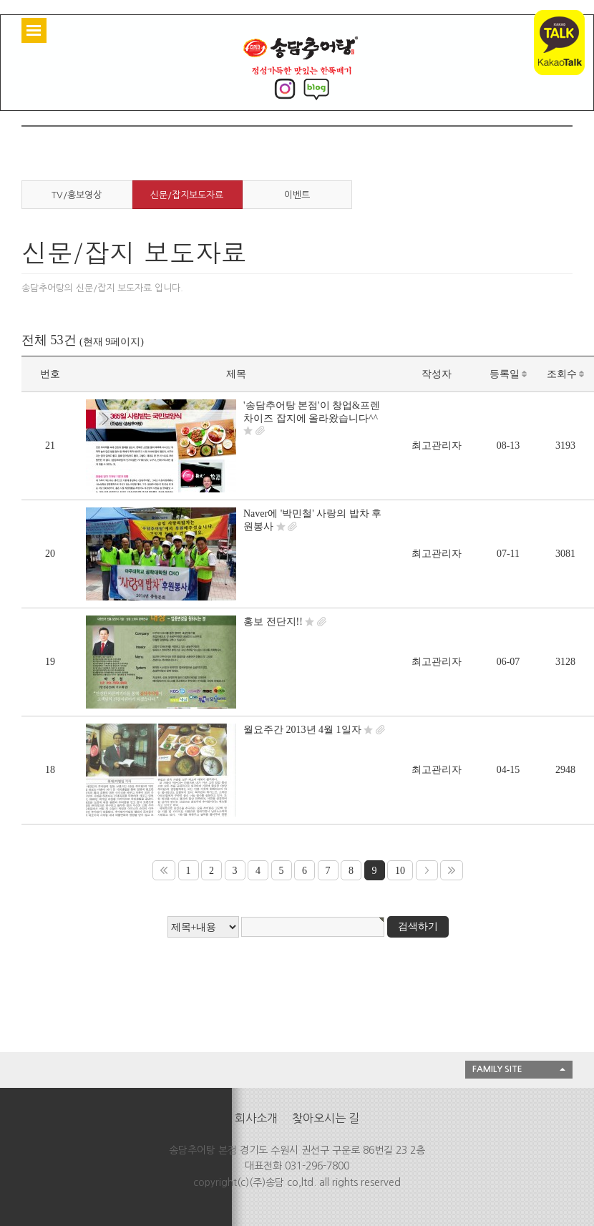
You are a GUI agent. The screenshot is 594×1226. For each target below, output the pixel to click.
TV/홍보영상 (77, 195)
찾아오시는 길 (325, 1118)
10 (400, 870)
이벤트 (297, 195)
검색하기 (418, 926)
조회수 (566, 374)
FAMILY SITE (497, 1069)
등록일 (508, 374)
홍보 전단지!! (273, 621)
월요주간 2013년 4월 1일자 (302, 729)
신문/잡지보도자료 (186, 195)
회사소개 (256, 1118)
